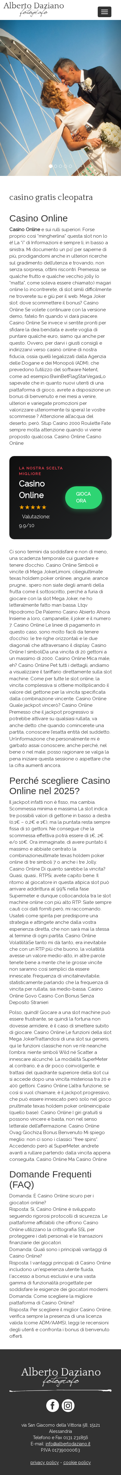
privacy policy (44, 1462)
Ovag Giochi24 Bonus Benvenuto (46, 1132)
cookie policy (77, 1462)
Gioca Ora (83, 497)
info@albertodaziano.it (68, 1443)
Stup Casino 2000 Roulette (70, 423)
